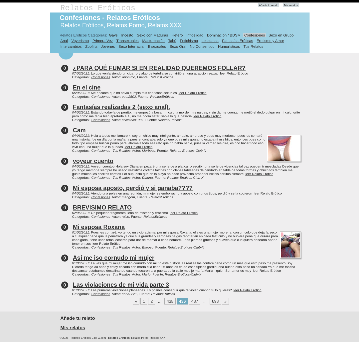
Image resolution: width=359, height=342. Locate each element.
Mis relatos (291, 5)
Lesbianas (210, 40)
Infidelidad (194, 35)
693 (215, 301)
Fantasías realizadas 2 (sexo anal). (121, 107)
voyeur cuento (93, 161)
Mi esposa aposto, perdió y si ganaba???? (133, 187)
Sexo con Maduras (152, 35)
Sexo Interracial (131, 46)
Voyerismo (80, 40)
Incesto (127, 35)
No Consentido (202, 46)
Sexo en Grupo (281, 35)
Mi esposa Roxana (99, 227)
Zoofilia (91, 46)
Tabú (172, 40)
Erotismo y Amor (270, 40)
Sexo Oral (178, 46)
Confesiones (254, 35)
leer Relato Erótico (234, 73)
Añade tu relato (268, 5)
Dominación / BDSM (224, 35)
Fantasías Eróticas (237, 40)
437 (194, 301)
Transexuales (127, 40)
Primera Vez (102, 40)
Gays (113, 35)
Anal (64, 40)
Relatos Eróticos (97, 8)
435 (170, 301)
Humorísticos (229, 46)
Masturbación (153, 40)
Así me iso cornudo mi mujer (114, 257)
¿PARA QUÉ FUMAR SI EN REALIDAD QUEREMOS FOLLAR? (159, 67)
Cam (79, 130)
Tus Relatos (253, 46)
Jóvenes (108, 46)
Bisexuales (157, 46)
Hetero (177, 35)
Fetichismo (189, 40)
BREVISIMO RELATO (102, 207)
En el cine (87, 87)
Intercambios (71, 46)
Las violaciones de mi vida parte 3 (121, 284)
